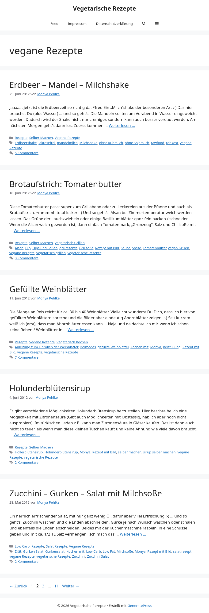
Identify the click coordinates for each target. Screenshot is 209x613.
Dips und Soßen (44, 248)
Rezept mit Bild (107, 248)
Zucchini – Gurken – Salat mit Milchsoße (85, 493)
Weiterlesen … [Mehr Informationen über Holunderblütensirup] (27, 434)
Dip (28, 248)
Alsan (19, 248)
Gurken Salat (33, 551)
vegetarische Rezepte (84, 253)
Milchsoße (125, 551)
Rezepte (21, 137)
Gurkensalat (55, 551)
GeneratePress (139, 605)
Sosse (136, 248)
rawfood (157, 143)
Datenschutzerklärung (114, 23)
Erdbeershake (26, 143)
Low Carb (22, 546)
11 (57, 586)
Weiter (71, 586)
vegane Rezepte (21, 253)
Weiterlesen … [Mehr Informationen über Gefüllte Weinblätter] (81, 329)
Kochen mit (139, 347)
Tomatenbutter (154, 248)
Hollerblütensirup (29, 452)
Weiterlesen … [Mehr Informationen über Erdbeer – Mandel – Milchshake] (122, 125)
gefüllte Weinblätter (113, 347)
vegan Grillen (178, 248)
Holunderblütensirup (49, 388)
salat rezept (182, 551)
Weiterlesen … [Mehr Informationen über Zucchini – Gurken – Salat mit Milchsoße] (133, 534)
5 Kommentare (26, 153)
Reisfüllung (172, 347)
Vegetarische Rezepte (104, 8)
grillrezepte (68, 248)
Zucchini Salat (98, 556)
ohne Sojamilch (137, 143)
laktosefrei (46, 143)
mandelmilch (67, 143)
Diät (18, 551)
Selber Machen (41, 137)
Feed (54, 23)
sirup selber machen (159, 452)
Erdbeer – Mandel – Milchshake (69, 84)
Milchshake (88, 143)
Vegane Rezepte (67, 137)
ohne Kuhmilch (111, 143)
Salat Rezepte (56, 546)
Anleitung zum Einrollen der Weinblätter (46, 347)
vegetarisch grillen (51, 253)
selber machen (129, 452)
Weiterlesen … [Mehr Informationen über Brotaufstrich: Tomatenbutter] (27, 230)
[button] (143, 23)
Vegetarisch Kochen (72, 342)
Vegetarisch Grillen (70, 243)
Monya (155, 347)
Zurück (18, 586)
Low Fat (109, 551)
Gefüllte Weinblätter (48, 289)
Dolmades (88, 347)
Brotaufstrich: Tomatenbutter (65, 183)
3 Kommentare (26, 258)
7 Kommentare (26, 357)
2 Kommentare (26, 462)
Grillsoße (86, 248)
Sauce (125, 248)
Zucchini (78, 556)
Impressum (77, 23)
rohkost (172, 143)
